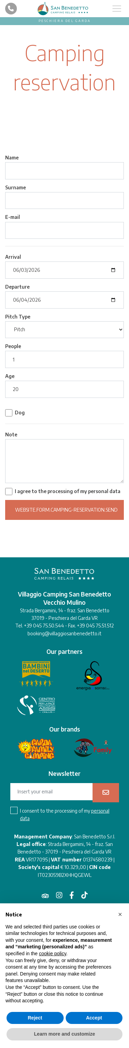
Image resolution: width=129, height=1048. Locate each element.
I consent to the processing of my (64, 814)
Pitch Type (17, 317)
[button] (120, 914)
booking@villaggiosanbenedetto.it (64, 633)
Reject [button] (35, 1018)
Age (9, 376)
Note (11, 434)
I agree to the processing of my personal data (67, 491)
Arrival (13, 257)
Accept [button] (94, 1018)
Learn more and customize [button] (64, 1034)
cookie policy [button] (52, 953)
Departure (17, 287)
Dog (20, 412)
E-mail (12, 217)
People (13, 346)
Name (12, 157)
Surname (15, 187)
